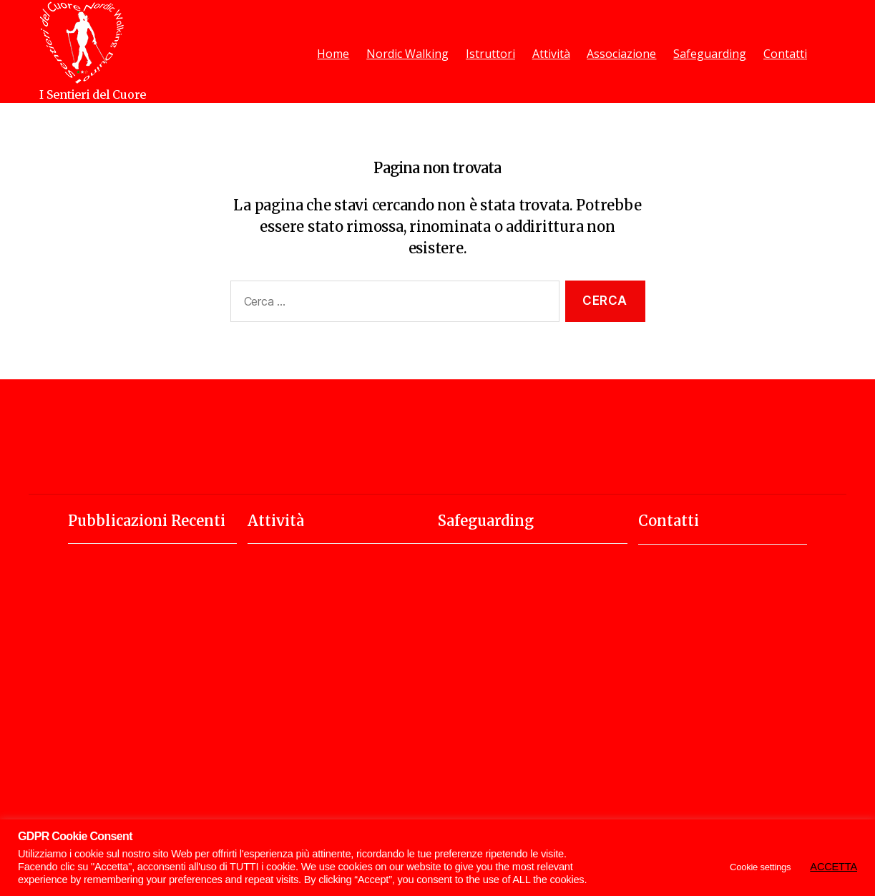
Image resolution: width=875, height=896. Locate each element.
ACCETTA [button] (833, 866)
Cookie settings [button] (760, 867)
